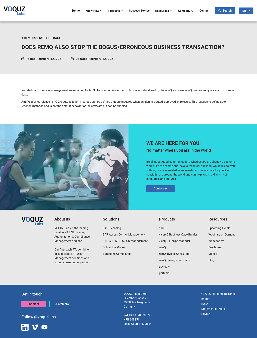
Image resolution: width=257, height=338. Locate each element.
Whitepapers (216, 241)
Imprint (205, 299)
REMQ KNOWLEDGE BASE (41, 38)
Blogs (212, 260)
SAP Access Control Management (124, 234)
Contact (204, 10)
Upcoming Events (219, 228)
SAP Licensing (112, 228)
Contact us (160, 188)
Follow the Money (114, 247)
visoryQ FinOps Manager (174, 241)
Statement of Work (213, 309)
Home (76, 10)
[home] (14, 10)
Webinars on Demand (222, 234)
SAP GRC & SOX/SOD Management (125, 241)
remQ (162, 247)
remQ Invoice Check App (174, 254)
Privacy (206, 314)
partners (164, 273)
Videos (212, 254)
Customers (62, 304)
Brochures (214, 247)
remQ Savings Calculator (174, 260)
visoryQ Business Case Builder (178, 234)
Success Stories (139, 10)
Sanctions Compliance (117, 254)
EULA (204, 304)
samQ (163, 228)
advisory (164, 266)
